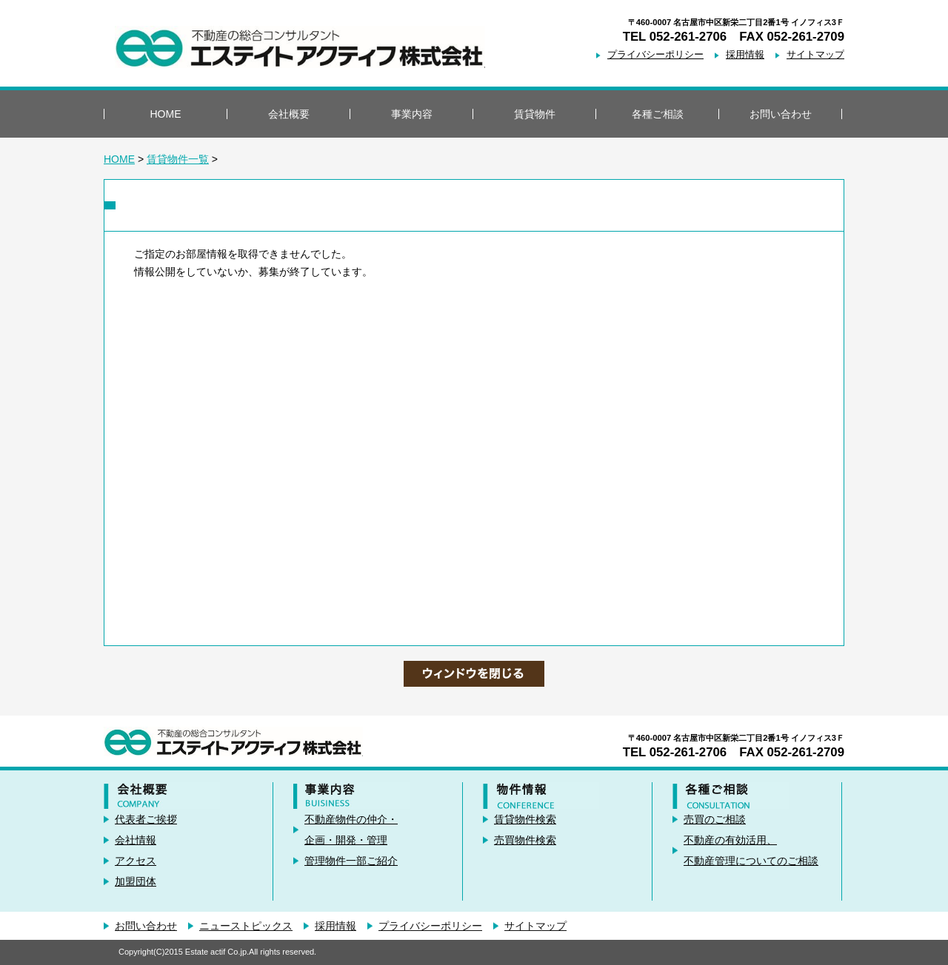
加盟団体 (135, 881)
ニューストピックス (246, 926)
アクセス (135, 861)
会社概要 (289, 114)
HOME (165, 114)
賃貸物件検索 (525, 819)
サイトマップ (815, 55)
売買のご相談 (715, 819)
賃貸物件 (534, 114)
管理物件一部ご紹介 (351, 861)
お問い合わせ (781, 114)
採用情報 (745, 55)
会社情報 (135, 840)
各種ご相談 (658, 114)
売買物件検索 (525, 840)
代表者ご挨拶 (146, 819)
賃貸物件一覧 (178, 159)
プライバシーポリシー (655, 55)
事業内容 (412, 114)
